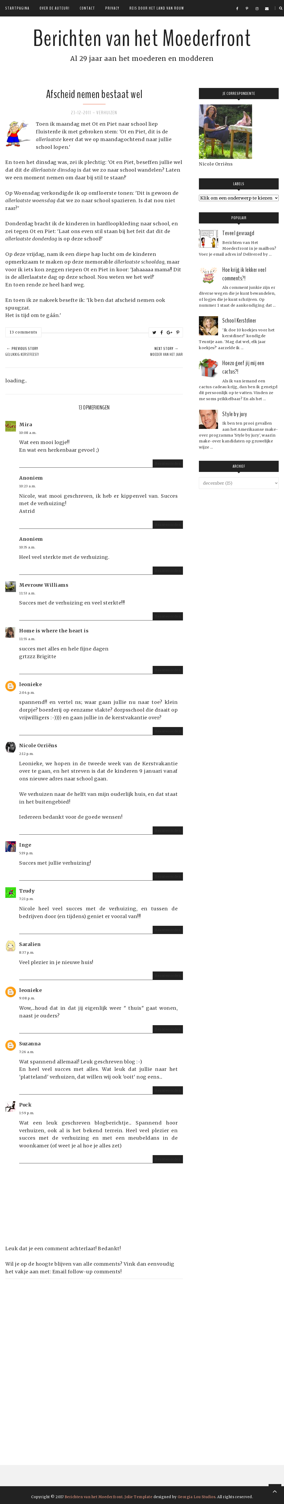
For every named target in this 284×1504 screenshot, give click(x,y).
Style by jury (234, 414)
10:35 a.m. (27, 547)
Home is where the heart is (54, 631)
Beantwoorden (168, 464)
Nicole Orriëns (38, 745)
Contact (87, 8)
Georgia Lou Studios (197, 1497)
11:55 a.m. (27, 639)
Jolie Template (138, 1497)
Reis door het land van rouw (157, 8)
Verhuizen (107, 112)
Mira (25, 424)
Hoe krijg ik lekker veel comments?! (244, 273)
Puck (25, 1105)
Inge (25, 845)
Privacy (112, 8)
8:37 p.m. (26, 952)
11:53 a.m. (27, 593)
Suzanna (30, 1044)
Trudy (27, 891)
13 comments (23, 332)
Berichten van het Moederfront (142, 38)
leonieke (30, 684)
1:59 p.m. (26, 1113)
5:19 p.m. (26, 853)
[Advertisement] (45, 1358)
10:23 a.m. (27, 486)
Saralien (30, 944)
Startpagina (17, 8)
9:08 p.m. (27, 998)
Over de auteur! (55, 8)
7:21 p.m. (26, 899)
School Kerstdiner (239, 320)
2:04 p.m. (27, 693)
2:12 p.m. (26, 754)
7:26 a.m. (26, 1052)
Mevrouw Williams (43, 585)
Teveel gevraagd (238, 233)
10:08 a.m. (27, 433)
